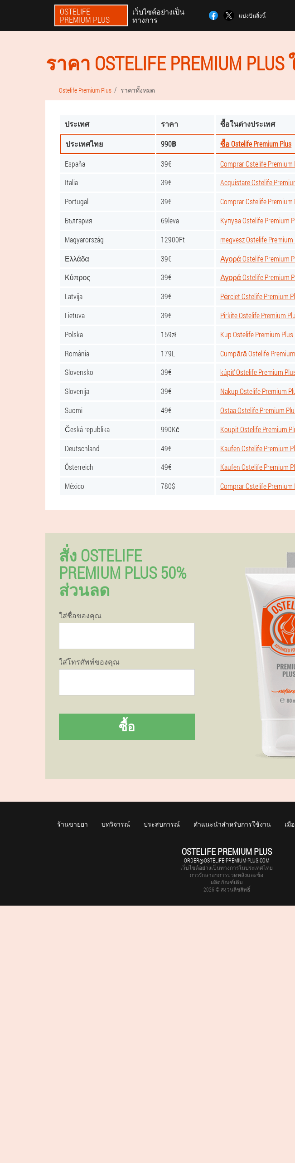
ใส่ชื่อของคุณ (80, 615)
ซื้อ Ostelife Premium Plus (255, 143)
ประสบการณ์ (162, 824)
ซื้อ (127, 726)
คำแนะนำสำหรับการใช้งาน (232, 824)
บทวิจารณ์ (116, 824)
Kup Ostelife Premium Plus (256, 334)
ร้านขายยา (72, 824)
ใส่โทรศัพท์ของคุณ (89, 661)
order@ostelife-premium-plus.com (226, 860)
